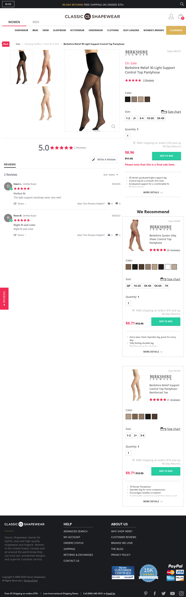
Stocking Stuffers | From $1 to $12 (42, 43)
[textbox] (119, 176)
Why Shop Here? (121, 531)
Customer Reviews (123, 537)
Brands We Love (122, 543)
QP (128, 285)
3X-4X (160, 118)
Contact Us (71, 560)
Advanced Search (75, 531)
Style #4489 (174, 221)
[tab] (104, 160)
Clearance (176, 30)
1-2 (128, 118)
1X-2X (150, 118)
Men (36, 22)
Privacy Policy (120, 554)
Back (5, 43)
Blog (8, 4)
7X (166, 285)
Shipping (69, 549)
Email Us (110, 593)
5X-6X (157, 285)
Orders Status (74, 543)
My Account (72, 537)
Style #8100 (174, 370)
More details (151, 192)
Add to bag (166, 155)
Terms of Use (30, 580)
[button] (20, 203)
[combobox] (111, 174)
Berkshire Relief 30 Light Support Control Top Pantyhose (94, 43)
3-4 (141, 118)
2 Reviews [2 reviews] (148, 80)
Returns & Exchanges (78, 554)
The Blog (117, 549)
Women (14, 22)
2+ (134, 118)
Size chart (174, 112)
